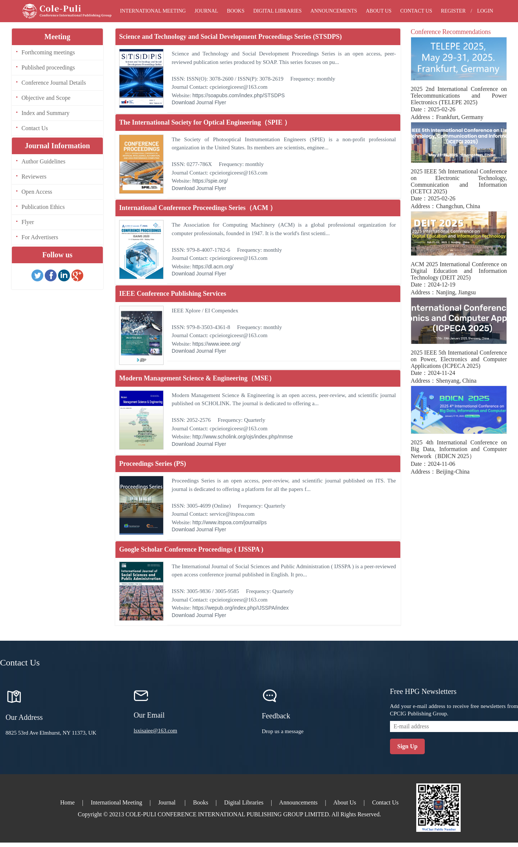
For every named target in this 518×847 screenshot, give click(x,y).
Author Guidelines (43, 161)
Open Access (36, 192)
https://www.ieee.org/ (216, 344)
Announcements (333, 11)
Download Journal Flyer (199, 102)
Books (235, 11)
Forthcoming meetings (48, 52)
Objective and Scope (45, 98)
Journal (206, 11)
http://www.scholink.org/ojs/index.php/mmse (242, 437)
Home (67, 802)
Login (485, 11)
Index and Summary (45, 113)
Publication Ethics (43, 207)
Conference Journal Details (53, 82)
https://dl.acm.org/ (212, 267)
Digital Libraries (277, 11)
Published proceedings (48, 67)
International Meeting (153, 11)
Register (453, 11)
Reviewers (34, 176)
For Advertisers (39, 237)
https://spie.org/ (210, 181)
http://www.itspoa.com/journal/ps (229, 522)
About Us (378, 11)
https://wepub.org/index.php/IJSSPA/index (240, 608)
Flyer (27, 222)
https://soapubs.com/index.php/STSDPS (238, 95)
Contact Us (416, 11)
